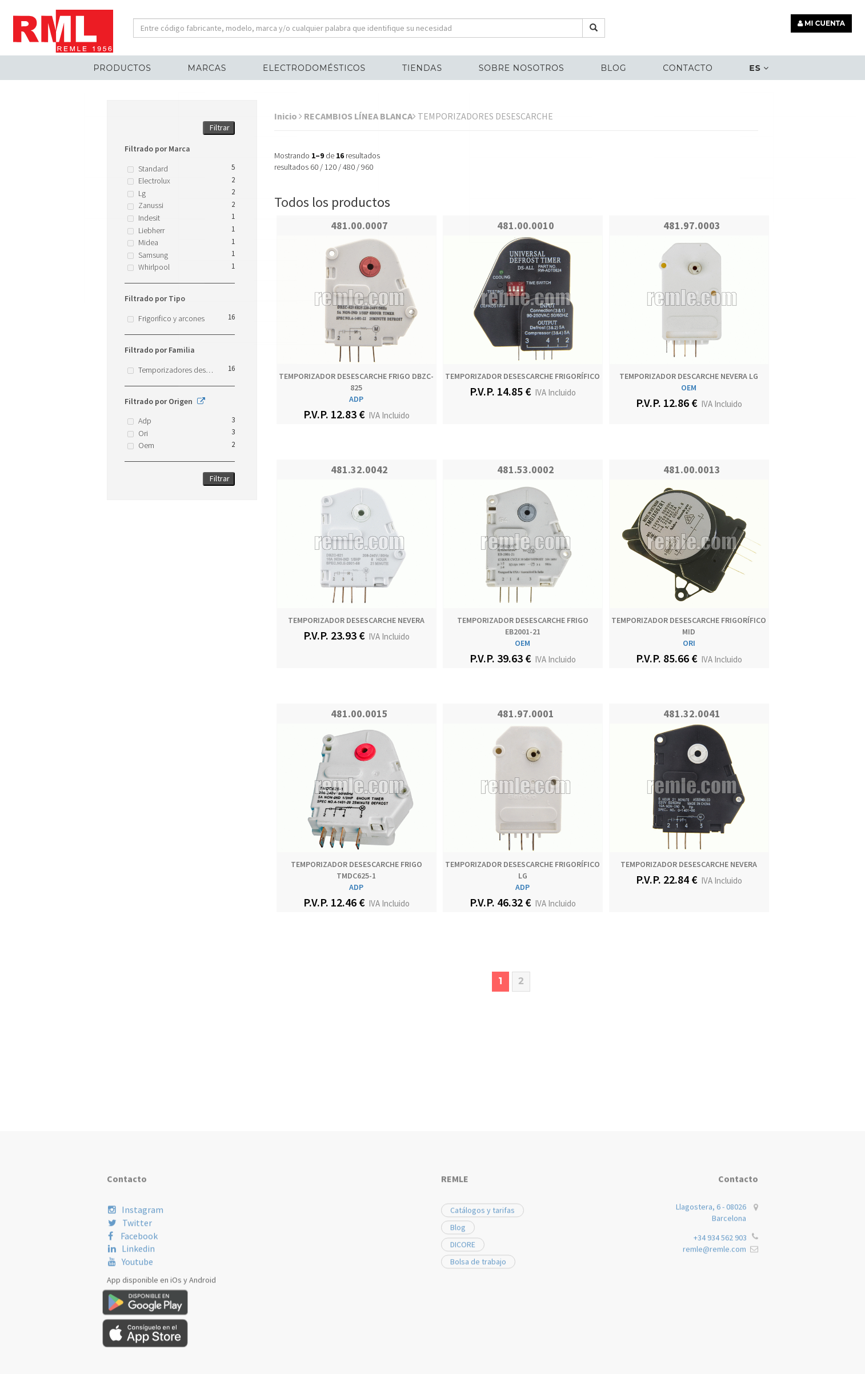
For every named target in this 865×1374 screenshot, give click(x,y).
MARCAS (211, 66)
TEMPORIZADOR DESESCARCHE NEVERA (356, 620)
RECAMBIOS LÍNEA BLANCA (360, 116)
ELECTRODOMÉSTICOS (317, 66)
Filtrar (220, 127)
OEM (688, 387)
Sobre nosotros (520, 66)
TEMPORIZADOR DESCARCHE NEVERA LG (688, 376)
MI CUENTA (823, 21)
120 (331, 167)
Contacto (683, 66)
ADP (356, 399)
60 (314, 167)
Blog (611, 66)
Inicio (288, 116)
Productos (128, 66)
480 (349, 167)
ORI (689, 643)
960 (367, 167)
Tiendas (423, 66)
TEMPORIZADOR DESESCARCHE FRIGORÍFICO (522, 376)
